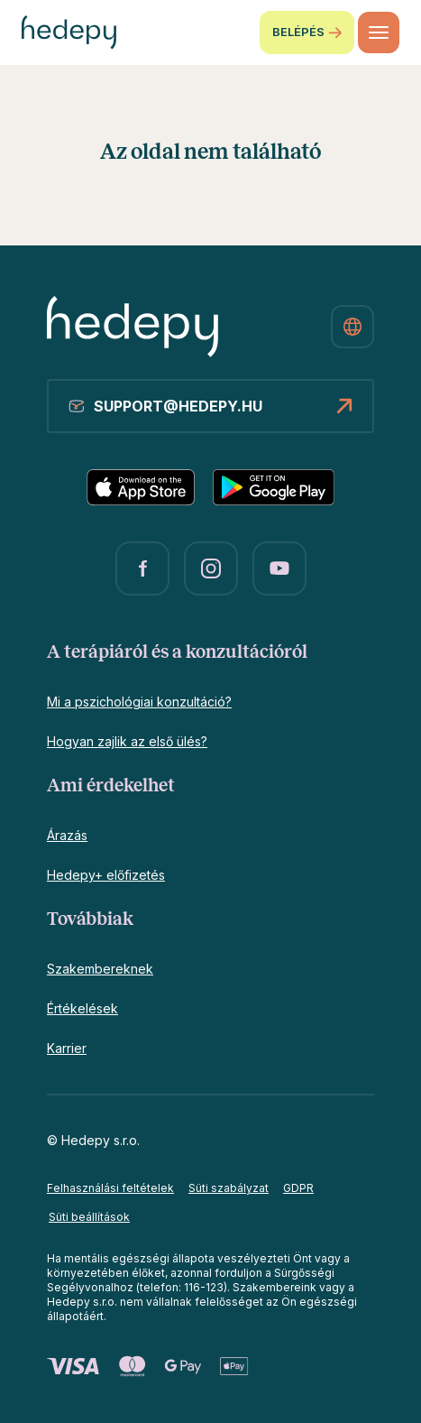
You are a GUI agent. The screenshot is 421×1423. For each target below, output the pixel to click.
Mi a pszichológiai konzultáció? (139, 701)
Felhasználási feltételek (110, 1188)
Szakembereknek (100, 968)
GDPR (298, 1188)
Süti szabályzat (228, 1188)
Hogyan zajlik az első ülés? (127, 741)
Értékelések (82, 1008)
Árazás (67, 835)
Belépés (307, 32)
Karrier (67, 1048)
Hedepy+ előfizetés (106, 874)
